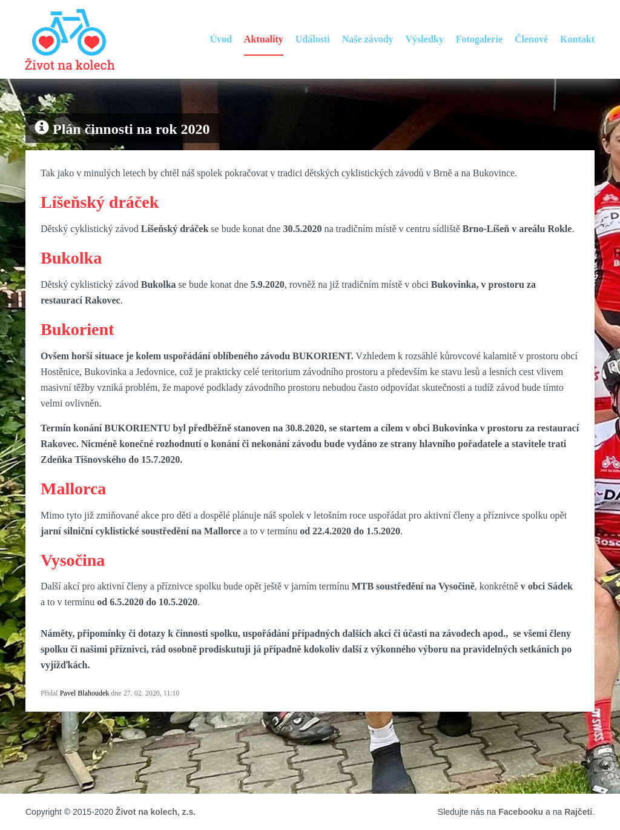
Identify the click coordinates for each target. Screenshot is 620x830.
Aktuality (263, 39)
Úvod (220, 39)
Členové (531, 39)
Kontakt (577, 39)
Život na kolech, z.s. (156, 812)
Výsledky (425, 39)
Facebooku (520, 812)
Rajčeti (578, 812)
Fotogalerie (479, 39)
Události (312, 39)
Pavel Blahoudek (85, 693)
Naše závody (368, 39)
